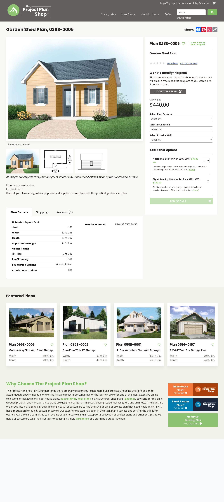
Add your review (188, 63)
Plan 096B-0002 (75, 344)
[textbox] (181, 119)
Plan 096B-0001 (128, 344)
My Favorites (202, 3)
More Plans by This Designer (198, 44)
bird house (82, 418)
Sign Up (171, 3)
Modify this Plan (168, 91)
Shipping (42, 212)
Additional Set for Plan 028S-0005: (175, 160)
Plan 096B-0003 (22, 344)
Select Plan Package (161, 114)
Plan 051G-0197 (182, 344)
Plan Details (19, 212)
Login (163, 3)
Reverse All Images (19, 144)
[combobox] (181, 118)
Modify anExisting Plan (193, 420)
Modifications (150, 14)
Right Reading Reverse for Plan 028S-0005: (176, 181)
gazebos (130, 398)
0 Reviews (172, 63)
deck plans (84, 398)
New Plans (128, 14)
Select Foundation (160, 124)
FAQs (168, 14)
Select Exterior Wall (161, 135)
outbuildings (68, 398)
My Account (185, 3)
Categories (108, 14)
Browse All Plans (185, 18)
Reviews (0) (65, 212)
